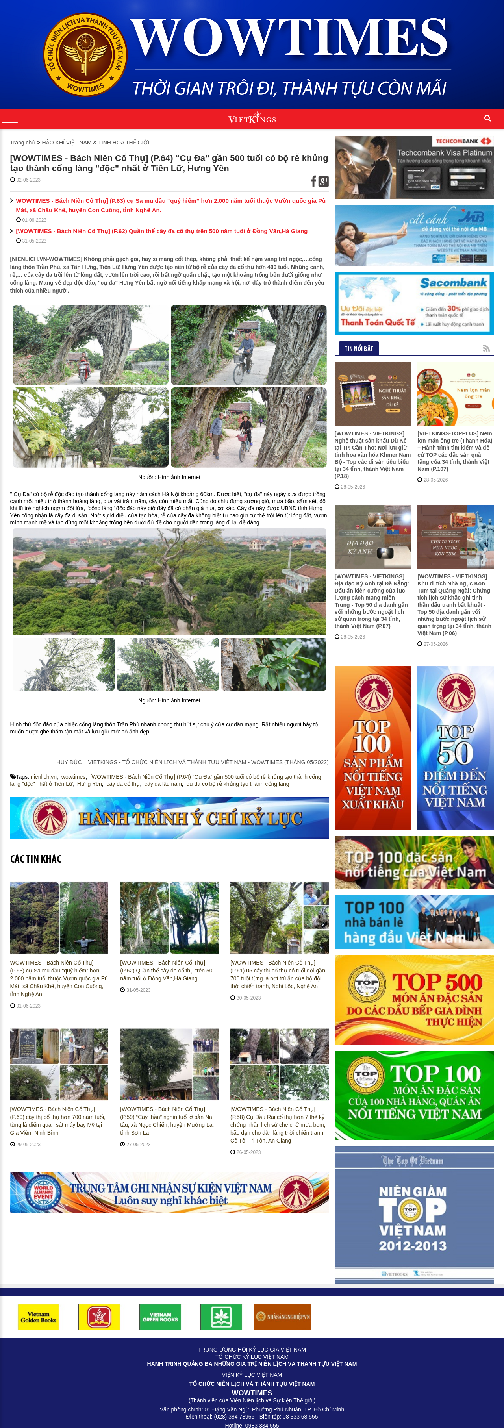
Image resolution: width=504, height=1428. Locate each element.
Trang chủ (22, 142)
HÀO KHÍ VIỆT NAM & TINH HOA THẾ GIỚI (95, 142)
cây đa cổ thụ (123, 784)
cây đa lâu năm (163, 784)
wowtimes (73, 777)
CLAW (325, 1416)
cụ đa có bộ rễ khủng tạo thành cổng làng (238, 784)
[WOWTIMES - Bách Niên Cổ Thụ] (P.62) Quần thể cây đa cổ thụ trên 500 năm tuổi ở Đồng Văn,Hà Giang (162, 231)
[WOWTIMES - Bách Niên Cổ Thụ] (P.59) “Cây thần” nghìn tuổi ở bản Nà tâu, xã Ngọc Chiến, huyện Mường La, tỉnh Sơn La (167, 1121)
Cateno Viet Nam (259, 1416)
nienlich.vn (44, 777)
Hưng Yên (89, 784)
